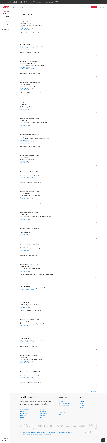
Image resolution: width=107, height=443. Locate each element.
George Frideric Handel (27, 137)
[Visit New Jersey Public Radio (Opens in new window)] (81, 426)
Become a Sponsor (63, 407)
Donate (93, 7)
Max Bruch (23, 104)
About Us (61, 401)
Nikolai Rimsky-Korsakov (27, 158)
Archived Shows (43, 411)
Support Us (5, 29)
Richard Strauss (25, 193)
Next (94, 391)
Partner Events (24, 413)
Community (23, 415)
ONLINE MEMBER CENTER (64, 405)
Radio (7, 11)
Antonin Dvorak (25, 44)
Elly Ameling (23, 26)
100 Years (6, 19)
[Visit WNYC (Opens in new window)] (15, 2)
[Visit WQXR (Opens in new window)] (40, 2)
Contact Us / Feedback (64, 403)
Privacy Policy (46, 432)
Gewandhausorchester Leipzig (27, 141)
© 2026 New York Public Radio (27, 432)
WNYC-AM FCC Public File (45, 434)
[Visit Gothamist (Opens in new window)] (21, 2)
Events (22, 411)
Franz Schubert (24, 266)
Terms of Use (39, 432)
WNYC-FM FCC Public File (26, 434)
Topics (7, 24)
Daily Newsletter (24, 409)
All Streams (6, 13)
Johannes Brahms (25, 322)
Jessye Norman (23, 197)
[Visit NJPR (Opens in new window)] (32, 2)
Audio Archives (43, 413)
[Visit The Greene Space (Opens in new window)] (56, 2)
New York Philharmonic (25, 161)
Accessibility (54, 432)
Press (60, 414)
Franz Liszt (23, 120)
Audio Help (42, 415)
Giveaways (23, 417)
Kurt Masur (22, 29)
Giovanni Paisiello (25, 23)
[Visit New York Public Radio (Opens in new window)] (25, 426)
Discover (7, 27)
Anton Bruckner (25, 247)
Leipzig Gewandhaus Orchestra (27, 28)
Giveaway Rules (70, 432)
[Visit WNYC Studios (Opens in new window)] (26, 2)
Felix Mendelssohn (26, 286)
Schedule (6, 16)
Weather (22, 419)
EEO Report (35, 434)
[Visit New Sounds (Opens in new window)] (49, 2)
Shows (7, 21)
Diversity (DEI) (62, 412)
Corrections (62, 432)
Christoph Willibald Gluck (27, 64)
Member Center (101, 7)
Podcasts (42, 409)
